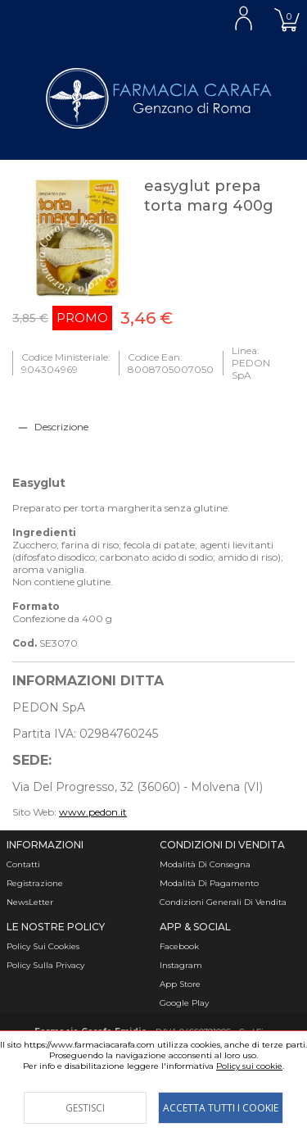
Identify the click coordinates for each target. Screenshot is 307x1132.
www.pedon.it (93, 812)
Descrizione (61, 427)
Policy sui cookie (249, 1066)
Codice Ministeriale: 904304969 (66, 363)
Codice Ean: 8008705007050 (171, 363)
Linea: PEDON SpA (251, 362)
